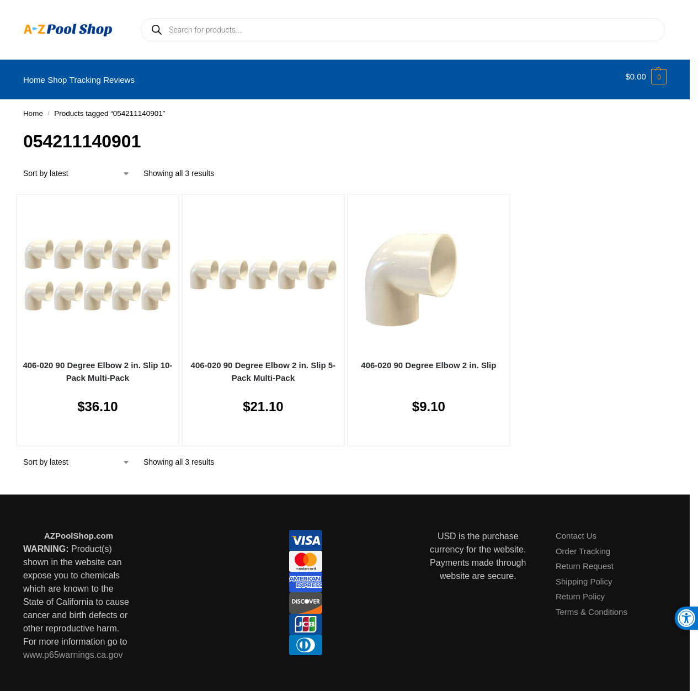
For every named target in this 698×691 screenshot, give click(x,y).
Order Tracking (583, 545)
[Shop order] (76, 167)
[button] (646, 76)
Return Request (585, 560)
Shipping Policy (584, 575)
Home (33, 107)
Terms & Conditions (591, 605)
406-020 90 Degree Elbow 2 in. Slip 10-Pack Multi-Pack (97, 365)
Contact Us (576, 529)
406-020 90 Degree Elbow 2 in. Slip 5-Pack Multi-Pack (263, 365)
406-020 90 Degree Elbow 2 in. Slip (428, 359)
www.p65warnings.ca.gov (73, 648)
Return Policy (580, 590)
